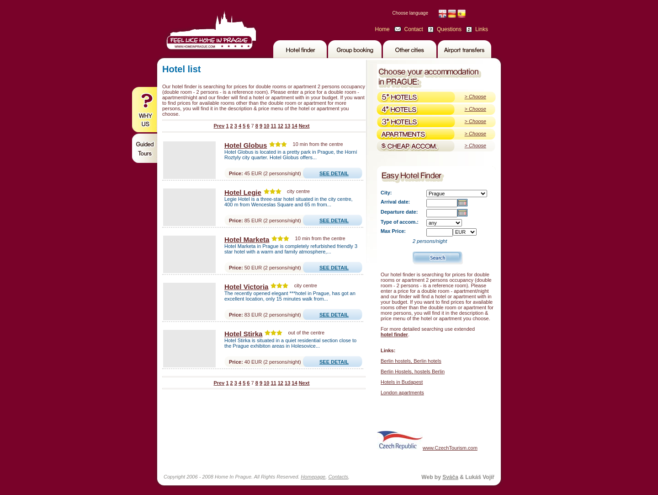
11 (273, 126)
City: (386, 192)
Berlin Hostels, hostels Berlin (413, 371)
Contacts (338, 476)
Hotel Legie (242, 192)
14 (294, 126)
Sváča (450, 477)
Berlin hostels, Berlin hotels (411, 361)
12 (280, 126)
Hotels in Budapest (402, 382)
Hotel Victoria (246, 287)
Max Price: (393, 231)
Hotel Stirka (243, 334)
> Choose (475, 96)
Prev (218, 126)
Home (382, 29)
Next (304, 126)
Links (481, 29)
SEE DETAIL (334, 173)
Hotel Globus (245, 145)
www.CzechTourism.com (427, 440)
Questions (449, 29)
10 (266, 126)
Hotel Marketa (246, 239)
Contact (413, 29)
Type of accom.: (400, 222)
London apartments (402, 392)
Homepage (313, 476)
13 (287, 126)
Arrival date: (395, 201)
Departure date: (399, 212)
